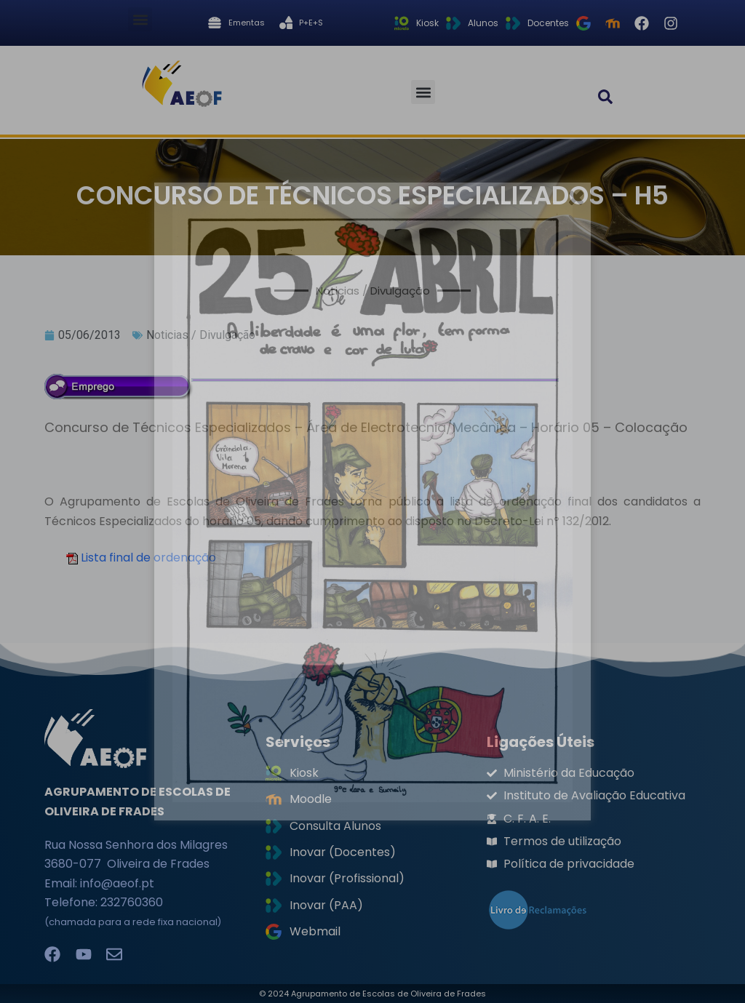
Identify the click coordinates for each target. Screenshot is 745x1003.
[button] (140, 19)
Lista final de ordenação (148, 557)
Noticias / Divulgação (200, 335)
